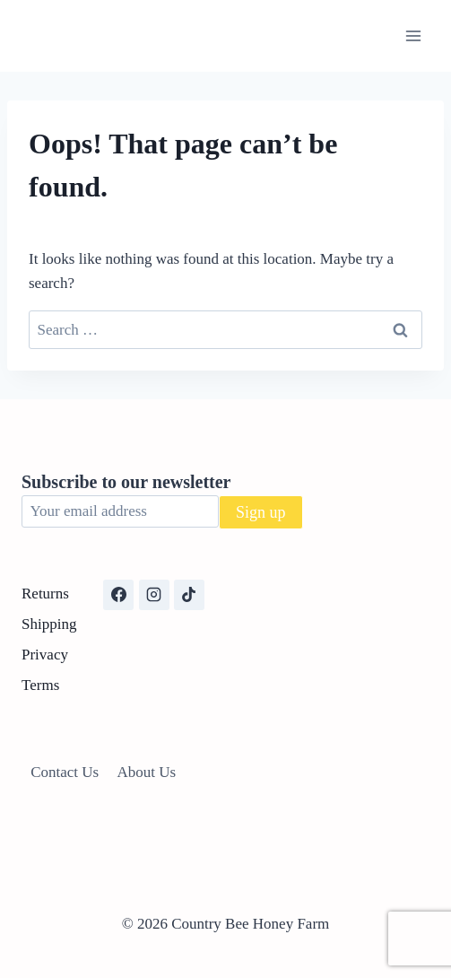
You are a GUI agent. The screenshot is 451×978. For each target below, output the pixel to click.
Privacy (45, 654)
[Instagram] (154, 595)
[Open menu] (412, 35)
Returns (45, 593)
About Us (147, 772)
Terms (40, 685)
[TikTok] (189, 595)
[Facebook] (118, 595)
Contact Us (64, 772)
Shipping (49, 624)
